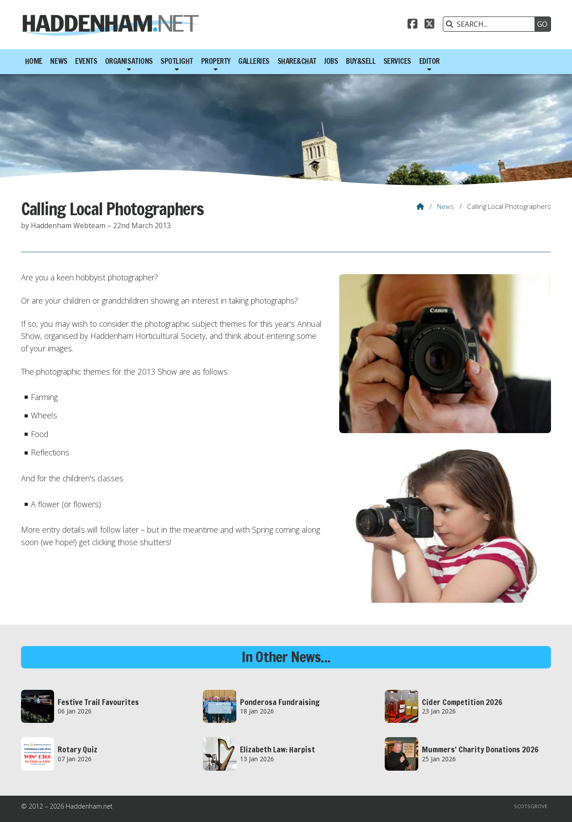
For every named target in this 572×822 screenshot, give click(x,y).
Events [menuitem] (86, 61)
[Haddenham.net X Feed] (429, 25)
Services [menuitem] (397, 61)
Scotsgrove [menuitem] (530, 806)
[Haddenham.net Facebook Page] (412, 25)
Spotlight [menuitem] (176, 61)
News (445, 206)
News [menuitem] (58, 61)
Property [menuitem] (216, 61)
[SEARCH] (491, 24)
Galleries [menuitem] (253, 61)
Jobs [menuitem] (331, 61)
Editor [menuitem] (429, 61)
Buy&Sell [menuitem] (360, 61)
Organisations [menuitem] (129, 61)
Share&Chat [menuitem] (297, 61)
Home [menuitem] (33, 61)
